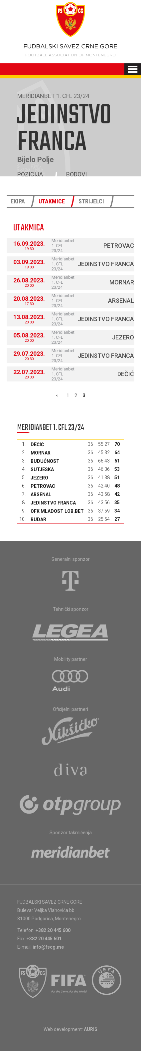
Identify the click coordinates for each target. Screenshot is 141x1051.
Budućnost (45, 461)
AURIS (90, 1029)
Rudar (38, 519)
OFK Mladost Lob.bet (57, 511)
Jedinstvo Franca (106, 263)
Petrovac (118, 245)
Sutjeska (42, 469)
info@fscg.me (48, 947)
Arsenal (121, 300)
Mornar (121, 282)
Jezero (123, 337)
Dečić (125, 373)
